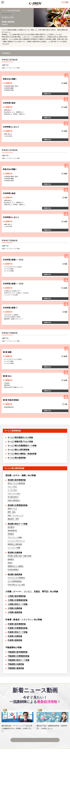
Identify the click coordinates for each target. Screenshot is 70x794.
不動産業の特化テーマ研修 (18, 660)
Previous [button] (3, 717)
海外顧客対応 (12, 530)
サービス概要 (65, 2)
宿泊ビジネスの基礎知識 (16, 483)
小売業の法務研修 (15, 608)
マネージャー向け (14, 493)
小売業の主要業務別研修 (17, 600)
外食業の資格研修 (15, 640)
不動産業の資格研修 (16, 668)
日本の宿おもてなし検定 (16, 585)
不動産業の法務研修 (16, 664)
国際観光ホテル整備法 (15, 566)
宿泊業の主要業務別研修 (17, 505)
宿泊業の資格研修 (15, 574)
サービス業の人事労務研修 (18, 450)
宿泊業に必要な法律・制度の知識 (19, 556)
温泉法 (10, 563)
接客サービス (12, 509)
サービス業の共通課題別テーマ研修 (22, 446)
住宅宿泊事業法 (13, 569)
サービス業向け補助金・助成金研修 (22, 454)
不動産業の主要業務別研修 (18, 656)
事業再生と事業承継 (15, 544)
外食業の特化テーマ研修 (17, 632)
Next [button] (66, 717)
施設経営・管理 (13, 519)
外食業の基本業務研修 (17, 624)
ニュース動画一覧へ (35, 738)
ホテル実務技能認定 (15, 581)
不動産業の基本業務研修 (17, 652)
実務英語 (11, 534)
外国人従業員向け (14, 500)
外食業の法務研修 (15, 636)
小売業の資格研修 (15, 612)
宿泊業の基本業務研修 (17, 480)
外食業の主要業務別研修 (17, 628)
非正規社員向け (13, 497)
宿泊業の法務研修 (15, 552)
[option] (17, 720)
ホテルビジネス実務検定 (16, 578)
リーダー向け (12, 490)
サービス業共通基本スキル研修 (20, 437)
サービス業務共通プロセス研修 (20, 441)
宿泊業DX (11, 527)
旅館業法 (11, 559)
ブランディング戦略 (15, 537)
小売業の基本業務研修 (17, 596)
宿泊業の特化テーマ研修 (17, 524)
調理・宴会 (12, 512)
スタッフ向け (12, 487)
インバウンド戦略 (14, 548)
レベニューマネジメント (16, 541)
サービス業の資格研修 (17, 458)
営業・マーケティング (15, 515)
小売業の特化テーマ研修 (17, 604)
